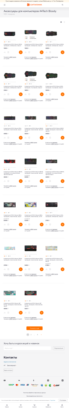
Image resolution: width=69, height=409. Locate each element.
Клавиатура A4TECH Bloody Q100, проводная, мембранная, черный (54, 215)
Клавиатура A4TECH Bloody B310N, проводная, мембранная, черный (13, 87)
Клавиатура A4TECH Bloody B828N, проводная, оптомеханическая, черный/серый (55, 173)
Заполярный (11, 365)
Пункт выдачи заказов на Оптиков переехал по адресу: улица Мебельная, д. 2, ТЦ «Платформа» (34, 1)
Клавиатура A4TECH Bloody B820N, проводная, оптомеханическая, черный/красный (13, 173)
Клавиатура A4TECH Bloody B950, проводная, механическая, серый (13, 215)
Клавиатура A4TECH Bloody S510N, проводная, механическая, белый (13, 259)
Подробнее (52, 400)
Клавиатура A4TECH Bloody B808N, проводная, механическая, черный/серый (34, 130)
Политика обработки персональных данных (34, 392)
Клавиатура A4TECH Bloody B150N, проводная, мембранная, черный (55, 45)
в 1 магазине (33, 57)
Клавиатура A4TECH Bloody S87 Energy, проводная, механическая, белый (55, 260)
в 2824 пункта (12, 57)
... (34, 334)
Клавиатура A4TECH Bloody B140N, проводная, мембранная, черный (34, 45)
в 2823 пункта (33, 58)
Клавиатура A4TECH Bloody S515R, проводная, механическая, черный (34, 259)
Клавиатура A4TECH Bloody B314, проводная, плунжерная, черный (33, 87)
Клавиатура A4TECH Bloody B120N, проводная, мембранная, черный (13, 45)
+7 (4, 365)
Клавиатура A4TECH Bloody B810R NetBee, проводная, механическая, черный (55, 130)
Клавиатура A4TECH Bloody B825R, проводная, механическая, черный (34, 172)
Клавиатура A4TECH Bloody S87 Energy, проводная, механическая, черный (34, 305)
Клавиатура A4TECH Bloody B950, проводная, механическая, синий (33, 215)
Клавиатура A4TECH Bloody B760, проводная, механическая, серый (12, 129)
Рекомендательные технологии (34, 396)
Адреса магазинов (10, 361)
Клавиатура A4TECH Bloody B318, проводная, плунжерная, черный (54, 87)
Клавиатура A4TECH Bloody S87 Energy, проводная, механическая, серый (13, 305)
